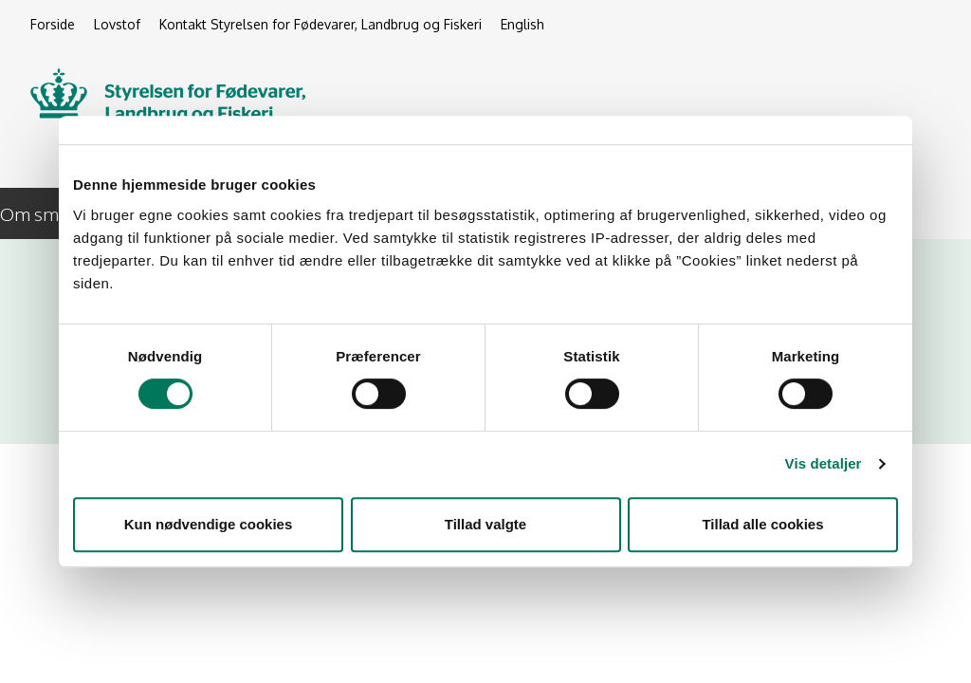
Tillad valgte (485, 524)
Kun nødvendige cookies (208, 524)
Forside (52, 24)
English (522, 24)
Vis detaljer (823, 463)
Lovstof (117, 24)
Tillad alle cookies (762, 524)
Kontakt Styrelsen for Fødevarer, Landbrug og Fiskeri (320, 24)
